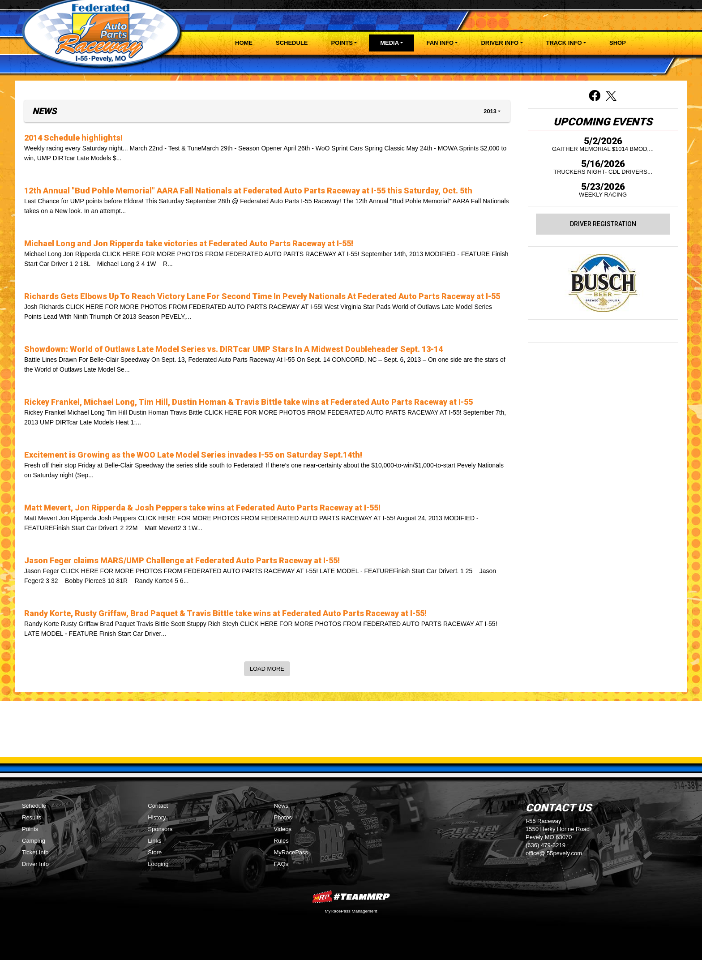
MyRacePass (291, 852)
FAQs (281, 864)
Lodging (158, 864)
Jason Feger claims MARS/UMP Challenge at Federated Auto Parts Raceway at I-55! (182, 560)
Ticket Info (35, 852)
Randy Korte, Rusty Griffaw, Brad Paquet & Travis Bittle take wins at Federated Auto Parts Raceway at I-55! (225, 613)
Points (30, 829)
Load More (267, 668)
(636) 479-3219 (545, 845)
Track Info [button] (564, 42)
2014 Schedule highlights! (73, 137)
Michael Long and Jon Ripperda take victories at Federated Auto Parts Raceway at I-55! (188, 243)
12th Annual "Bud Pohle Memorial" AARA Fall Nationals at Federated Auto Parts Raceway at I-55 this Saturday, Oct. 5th (248, 190)
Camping (33, 840)
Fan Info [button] (440, 42)
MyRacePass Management (351, 911)
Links (154, 840)
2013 (490, 111)
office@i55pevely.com (554, 853)
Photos (283, 817)
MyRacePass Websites (351, 897)
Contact (158, 805)
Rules (281, 840)
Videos (283, 829)
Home (244, 42)
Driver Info (35, 864)
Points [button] (342, 42)
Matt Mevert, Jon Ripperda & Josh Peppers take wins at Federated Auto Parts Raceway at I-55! (202, 507)
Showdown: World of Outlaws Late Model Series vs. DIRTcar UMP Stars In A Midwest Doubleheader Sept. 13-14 (233, 349)
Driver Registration (603, 223)
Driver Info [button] (499, 42)
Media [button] (389, 42)
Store (155, 852)
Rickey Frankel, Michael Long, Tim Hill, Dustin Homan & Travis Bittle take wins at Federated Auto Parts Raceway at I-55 (248, 402)
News (281, 805)
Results (31, 817)
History (157, 817)
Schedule (292, 42)
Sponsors (160, 829)
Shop (617, 42)
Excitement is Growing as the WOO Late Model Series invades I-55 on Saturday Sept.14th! (193, 454)
